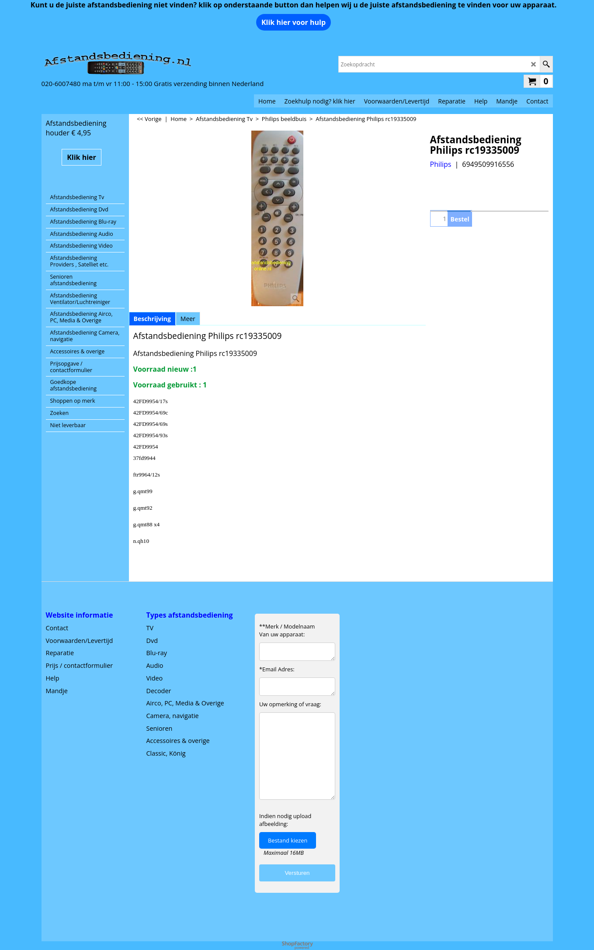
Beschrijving (152, 318)
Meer (188, 318)
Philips (441, 164)
